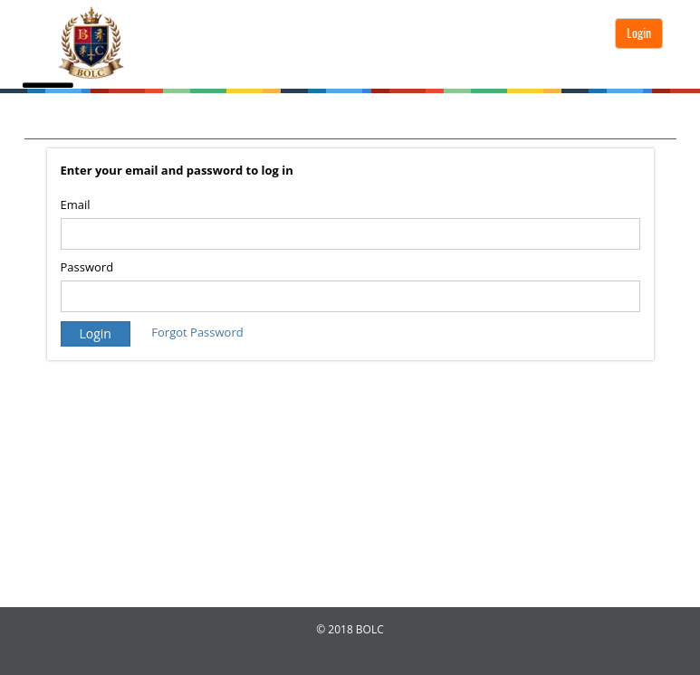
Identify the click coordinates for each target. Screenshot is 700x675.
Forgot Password (197, 332)
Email (76, 204)
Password (87, 267)
